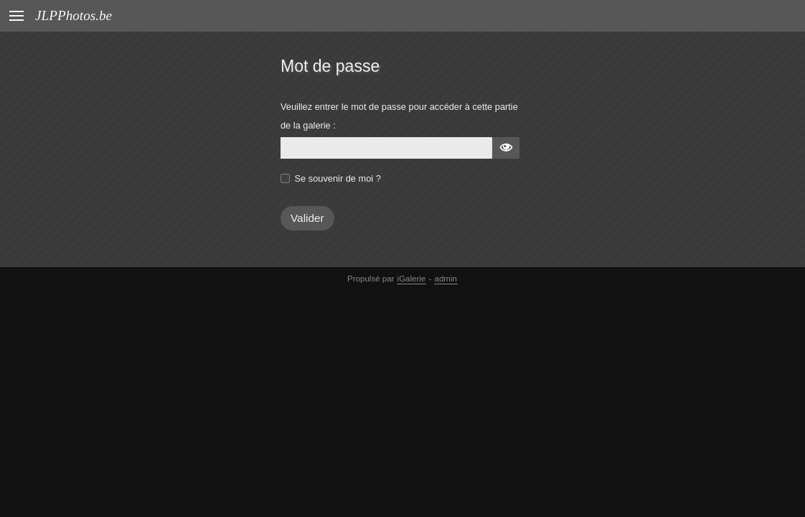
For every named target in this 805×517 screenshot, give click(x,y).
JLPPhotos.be (73, 15)
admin (446, 278)
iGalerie (411, 278)
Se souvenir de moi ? (338, 178)
